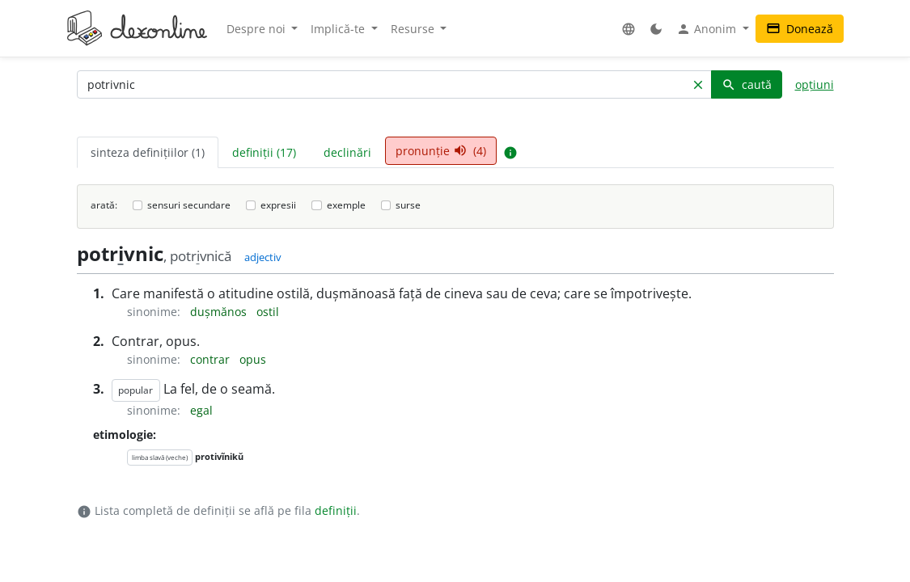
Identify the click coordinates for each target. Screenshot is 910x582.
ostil (267, 311)
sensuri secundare (189, 205)
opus (252, 359)
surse (408, 205)
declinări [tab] (347, 152)
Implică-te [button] (339, 28)
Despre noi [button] (257, 28)
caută (747, 84)
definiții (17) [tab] (264, 152)
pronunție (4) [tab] (441, 150)
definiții (336, 510)
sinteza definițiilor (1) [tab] (148, 152)
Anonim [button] (707, 29)
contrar (211, 359)
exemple (346, 205)
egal (201, 410)
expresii (278, 205)
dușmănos (220, 311)
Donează (799, 28)
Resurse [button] (414, 28)
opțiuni (814, 84)
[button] (628, 29)
